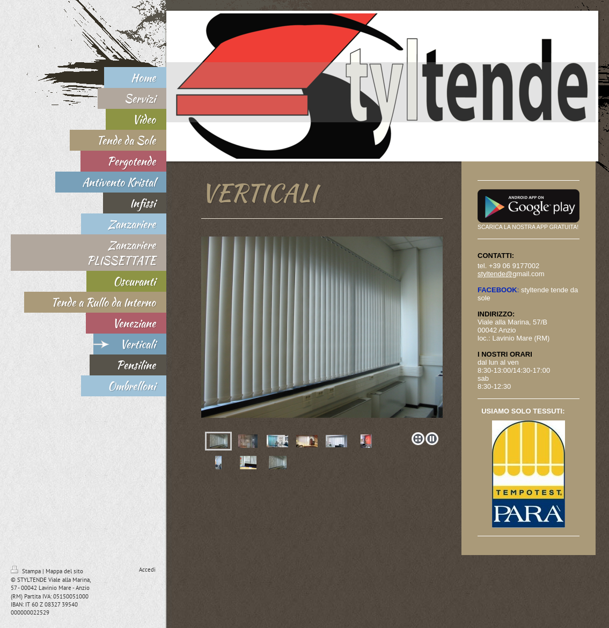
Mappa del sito (64, 571)
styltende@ (495, 274)
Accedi (147, 569)
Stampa (26, 571)
